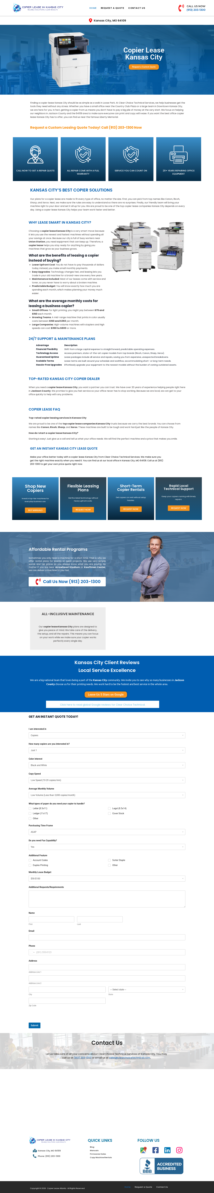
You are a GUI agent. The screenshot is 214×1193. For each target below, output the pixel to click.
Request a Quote (112, 8)
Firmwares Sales (98, 1154)
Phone (32, 946)
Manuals (94, 1150)
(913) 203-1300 (82, 1057)
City (30, 994)
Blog (92, 1147)
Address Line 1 (35, 972)
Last (79, 924)
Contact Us (136, 8)
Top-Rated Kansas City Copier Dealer (64, 378)
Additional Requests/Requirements (46, 887)
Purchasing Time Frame (41, 825)
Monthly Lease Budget (40, 872)
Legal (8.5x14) (119, 808)
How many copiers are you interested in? (49, 744)
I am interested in (37, 729)
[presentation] (50, 1020)
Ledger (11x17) (40, 813)
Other (35, 818)
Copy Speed (35, 774)
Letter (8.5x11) (40, 808)
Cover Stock (118, 813)
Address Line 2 (35, 983)
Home (93, 8)
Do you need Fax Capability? (43, 840)
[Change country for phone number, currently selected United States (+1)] (32, 952)
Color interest (35, 759)
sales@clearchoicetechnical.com (129, 1057)
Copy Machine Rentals (101, 1157)
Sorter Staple (118, 860)
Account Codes (40, 860)
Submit (34, 1025)
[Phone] (107, 952)
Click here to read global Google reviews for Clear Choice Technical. (102, 705)
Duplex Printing (40, 865)
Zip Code (32, 1005)
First (31, 924)
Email (31, 931)
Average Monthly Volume (41, 789)
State (110, 994)
